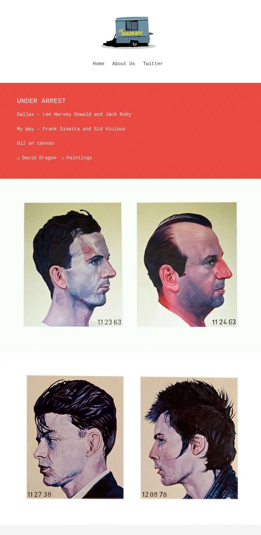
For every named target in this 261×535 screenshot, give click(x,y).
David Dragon (39, 158)
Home (98, 64)
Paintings (79, 158)
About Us (123, 64)
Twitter (153, 64)
